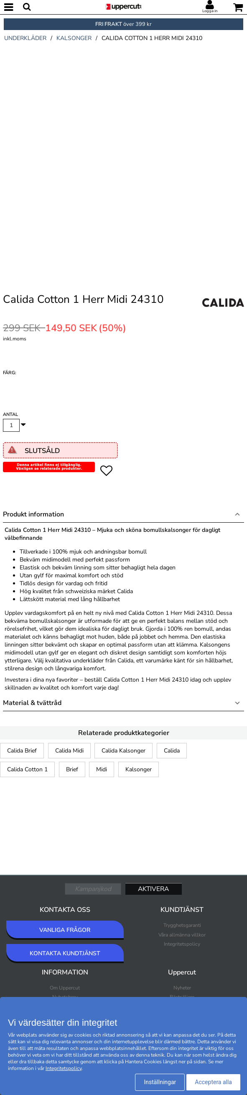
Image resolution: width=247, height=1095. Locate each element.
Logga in (209, 10)
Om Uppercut (65, 987)
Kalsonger (138, 769)
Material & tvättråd (32, 702)
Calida (172, 751)
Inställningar (160, 1082)
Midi (101, 769)
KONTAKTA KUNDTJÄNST (65, 953)
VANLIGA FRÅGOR (64, 930)
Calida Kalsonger (123, 751)
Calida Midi (69, 751)
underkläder (25, 38)
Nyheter (182, 987)
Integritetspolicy (182, 944)
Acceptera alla (213, 1082)
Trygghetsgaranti (182, 925)
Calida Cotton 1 (27, 769)
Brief (72, 769)
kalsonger (74, 38)
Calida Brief (22, 751)
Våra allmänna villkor (182, 934)
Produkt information (33, 514)
